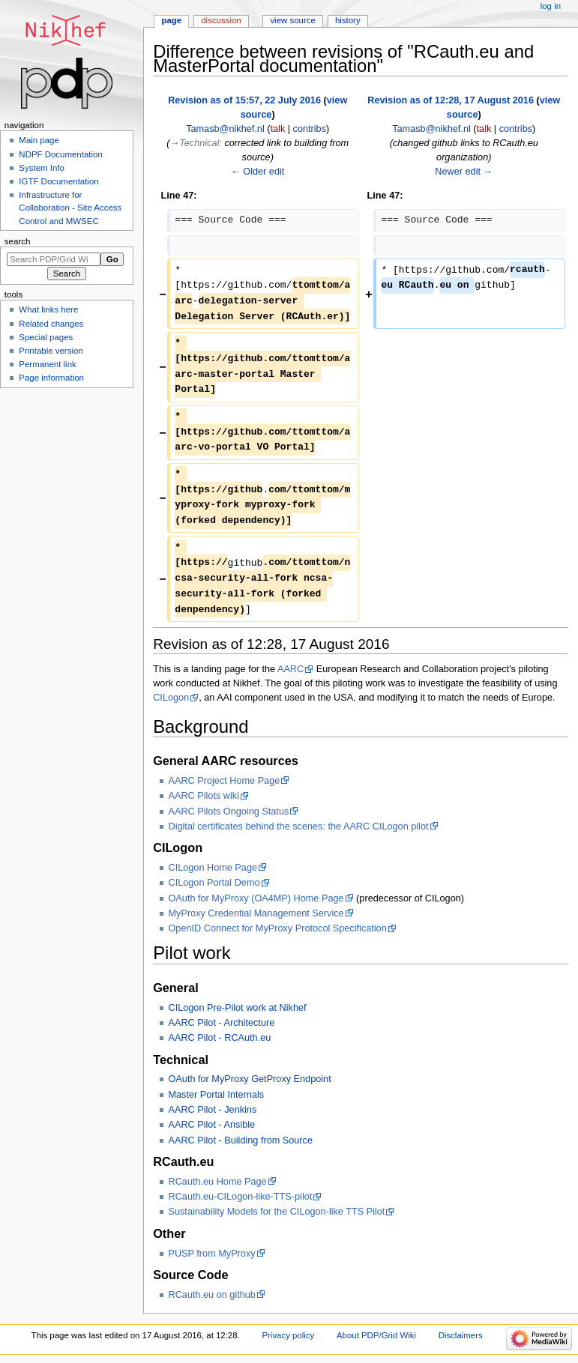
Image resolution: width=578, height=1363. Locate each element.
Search (17, 241)
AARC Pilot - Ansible (212, 1124)
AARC (290, 669)
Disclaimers (461, 1335)
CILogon (171, 697)
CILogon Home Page (213, 867)
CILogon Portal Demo (214, 882)
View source (292, 20)
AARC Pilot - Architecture (222, 1023)
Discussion (221, 20)
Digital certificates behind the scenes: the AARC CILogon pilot (299, 826)
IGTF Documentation (58, 181)
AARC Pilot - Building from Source (241, 1140)
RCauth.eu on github (212, 1295)
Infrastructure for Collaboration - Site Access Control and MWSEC (70, 207)
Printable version (50, 350)
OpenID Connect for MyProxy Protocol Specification (278, 928)
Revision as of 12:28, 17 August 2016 (450, 100)
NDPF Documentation (60, 154)
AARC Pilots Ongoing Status (229, 811)
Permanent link (47, 364)
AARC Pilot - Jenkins (213, 1109)
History (348, 20)
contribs (309, 129)
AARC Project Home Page (224, 781)
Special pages (46, 337)
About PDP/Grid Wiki (376, 1335)
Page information (51, 377)
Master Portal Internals (217, 1095)
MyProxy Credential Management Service (256, 913)
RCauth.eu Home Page (218, 1181)
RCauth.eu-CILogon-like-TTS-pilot (241, 1196)
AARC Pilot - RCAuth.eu (220, 1038)
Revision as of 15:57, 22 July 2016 (244, 100)
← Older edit (257, 171)
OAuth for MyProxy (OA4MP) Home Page (256, 898)
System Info (41, 167)
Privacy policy (288, 1335)
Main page (39, 140)
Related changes (51, 323)
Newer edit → (464, 171)
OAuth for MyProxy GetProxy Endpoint (250, 1079)
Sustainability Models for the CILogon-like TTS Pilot (277, 1211)
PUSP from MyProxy (212, 1253)
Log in (551, 5)
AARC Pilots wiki (204, 796)
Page (171, 20)
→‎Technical (195, 143)
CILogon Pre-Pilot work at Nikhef (238, 1008)
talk (277, 129)
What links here (48, 309)
